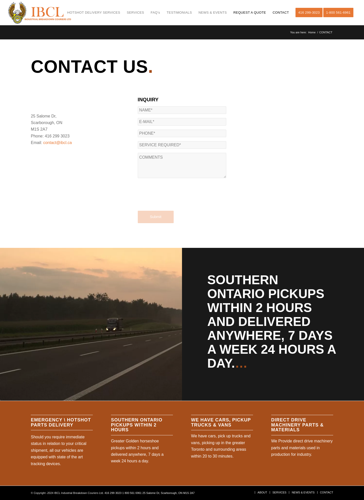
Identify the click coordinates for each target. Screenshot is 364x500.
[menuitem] (94, 12)
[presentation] (176, 199)
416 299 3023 (112, 492)
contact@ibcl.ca (57, 142)
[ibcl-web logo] (39, 12)
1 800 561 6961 (132, 492)
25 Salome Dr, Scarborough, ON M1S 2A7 (168, 492)
